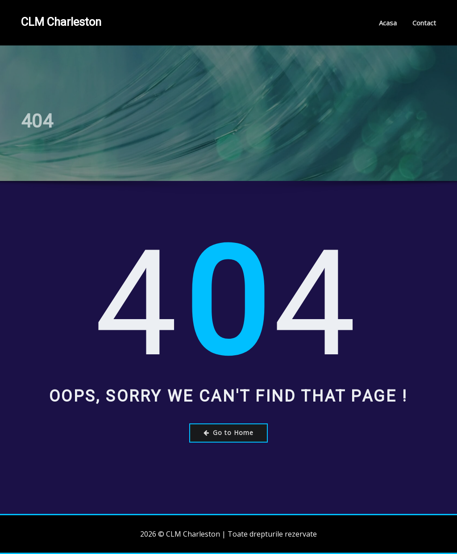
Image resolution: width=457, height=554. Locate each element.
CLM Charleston (61, 22)
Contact (424, 22)
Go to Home (228, 432)
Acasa (388, 22)
